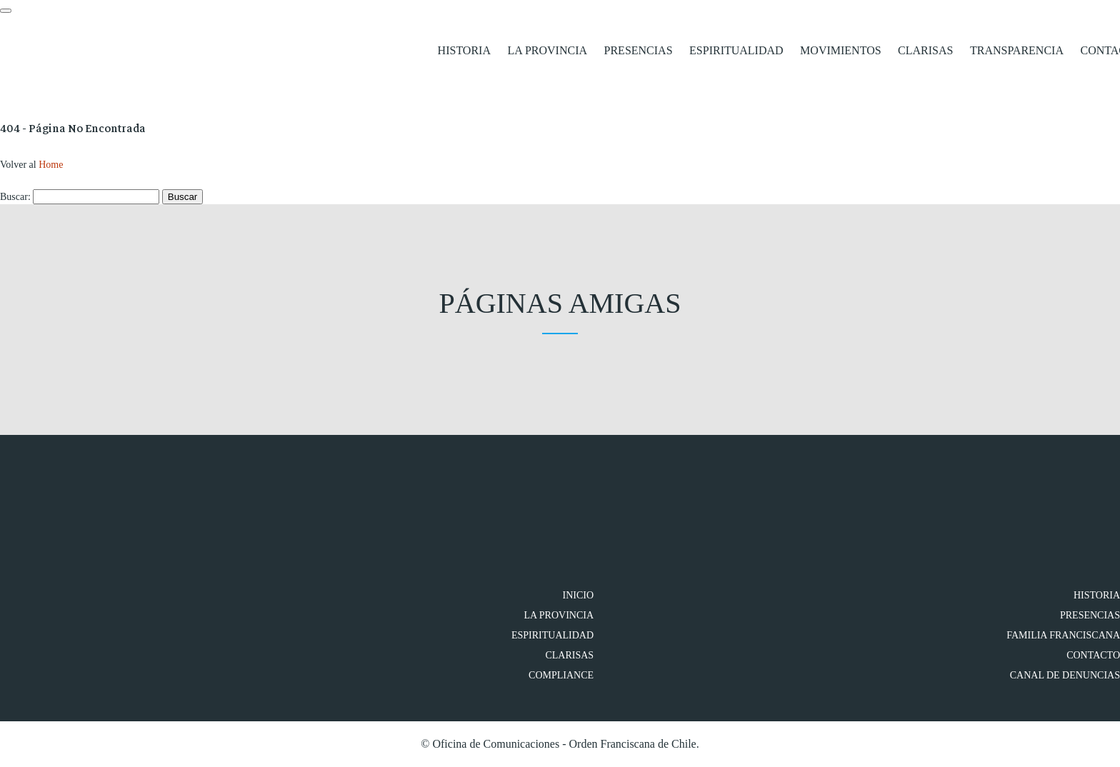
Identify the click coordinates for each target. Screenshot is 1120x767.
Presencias (638, 50)
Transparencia (1017, 50)
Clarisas (925, 50)
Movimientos (840, 50)
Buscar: (15, 196)
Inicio (578, 595)
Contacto (1093, 655)
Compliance (561, 675)
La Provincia (547, 50)
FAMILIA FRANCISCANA (1063, 635)
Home (51, 164)
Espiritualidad (736, 50)
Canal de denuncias (1065, 675)
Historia (464, 50)
